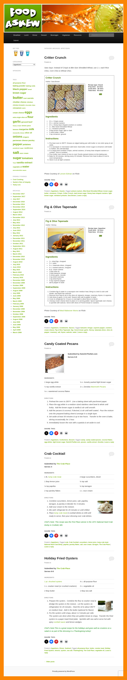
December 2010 (19, 256)
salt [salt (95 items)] (16, 152)
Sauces (71, 328)
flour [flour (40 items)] (30, 117)
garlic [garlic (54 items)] (17, 121)
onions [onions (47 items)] (17, 136)
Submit (15, 40)
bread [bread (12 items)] (30, 89)
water (75, 332)
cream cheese (49, 330)
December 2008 (19, 309)
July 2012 (16, 228)
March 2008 (17, 332)
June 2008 (17, 325)
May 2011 (16, 251)
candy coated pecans (93, 440)
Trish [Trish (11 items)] (14, 163)
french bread (78, 330)
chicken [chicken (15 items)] (30, 102)
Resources (77, 35)
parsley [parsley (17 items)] (31, 140)
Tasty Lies (17, 185)
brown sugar (107, 191)
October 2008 (18, 314)
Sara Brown (72, 195)
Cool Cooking (18, 179)
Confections (63, 440)
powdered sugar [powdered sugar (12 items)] (18, 148)
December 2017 (19, 194)
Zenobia (100, 442)
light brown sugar (59, 442)
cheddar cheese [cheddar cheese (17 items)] (19, 102)
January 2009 (18, 306)
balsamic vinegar (87, 328)
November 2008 (19, 311)
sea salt (69, 650)
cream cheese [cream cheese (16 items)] (18, 113)
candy (83, 440)
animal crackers (76, 191)
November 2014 (19, 207)
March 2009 (17, 301)
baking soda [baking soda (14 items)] (30, 86)
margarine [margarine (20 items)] (23, 129)
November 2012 (19, 225)
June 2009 (17, 296)
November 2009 (19, 283)
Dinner (34, 35)
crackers (109, 328)
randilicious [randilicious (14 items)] (28, 148)
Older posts (49, 662)
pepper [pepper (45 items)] (17, 144)
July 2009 (16, 293)
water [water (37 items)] (25, 166)
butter (46, 193)
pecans (83, 442)
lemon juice (92, 542)
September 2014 (19, 209)
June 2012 (17, 230)
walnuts (69, 332)
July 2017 (16, 199)
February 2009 (18, 304)
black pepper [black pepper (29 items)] (20, 89)
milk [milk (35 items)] (31, 129)
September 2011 (19, 246)
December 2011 (19, 238)
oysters (63, 650)
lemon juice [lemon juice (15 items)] (26, 126)
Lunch (26, 35)
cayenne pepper (99, 328)
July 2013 (16, 220)
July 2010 (16, 264)
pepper (46, 332)
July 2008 (16, 322)
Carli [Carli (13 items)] (25, 98)
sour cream (87, 544)
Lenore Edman (66, 174)
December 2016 (19, 202)
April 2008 (16, 330)
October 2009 (18, 285)
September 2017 (19, 196)
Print (100, 94)
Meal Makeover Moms (69, 310)
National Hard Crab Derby (53, 544)
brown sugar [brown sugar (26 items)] (19, 93)
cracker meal (99, 648)
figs (72, 330)
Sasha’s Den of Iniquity (22, 182)
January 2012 (18, 236)
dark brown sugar (80, 193)
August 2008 (17, 319)
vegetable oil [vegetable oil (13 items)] (17, 167)
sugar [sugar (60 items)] (17, 158)
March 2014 (17, 215)
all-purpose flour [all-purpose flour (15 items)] (19, 83)
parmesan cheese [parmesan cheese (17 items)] (20, 140)
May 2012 (16, 233)
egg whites (48, 442)
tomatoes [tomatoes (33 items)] (27, 158)
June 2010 (17, 267)
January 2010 (18, 277)
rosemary (53, 332)
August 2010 (17, 262)
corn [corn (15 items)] (23, 108)
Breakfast (16, 35)
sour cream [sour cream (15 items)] (24, 153)
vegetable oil (99, 650)
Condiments (63, 328)
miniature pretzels (60, 195)
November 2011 (19, 241)
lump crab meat (54, 477)
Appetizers (55, 191)
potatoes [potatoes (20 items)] (27, 144)
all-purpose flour (83, 648)
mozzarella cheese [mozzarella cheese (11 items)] (18, 133)
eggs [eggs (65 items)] (28, 112)
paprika (66, 544)
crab (66, 542)
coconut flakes (107, 440)
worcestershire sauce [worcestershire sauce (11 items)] (19, 170)
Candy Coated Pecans (61, 344)
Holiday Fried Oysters (61, 558)
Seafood (68, 648)
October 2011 (18, 243)
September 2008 (19, 317)
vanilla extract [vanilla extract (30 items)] (24, 162)
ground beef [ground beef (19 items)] (26, 122)
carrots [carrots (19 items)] (30, 98)
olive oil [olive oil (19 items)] (28, 133)
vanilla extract (92, 442)
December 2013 (19, 217)
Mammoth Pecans (98, 387)
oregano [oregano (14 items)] (26, 137)
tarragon (95, 544)
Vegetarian (66, 35)
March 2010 (17, 272)
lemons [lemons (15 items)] (15, 129)
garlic (86, 330)
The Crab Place (63, 464)
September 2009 (19, 288)
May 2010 (16, 270)
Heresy (91, 330)
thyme (63, 332)
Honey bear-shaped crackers (97, 193)
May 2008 (16, 327)
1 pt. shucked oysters (53, 581)
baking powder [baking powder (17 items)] (19, 86)
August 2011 (17, 249)
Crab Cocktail (54, 453)
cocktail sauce (59, 622)
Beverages (54, 35)
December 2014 (19, 204)
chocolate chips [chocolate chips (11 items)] (30, 105)
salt (59, 332)
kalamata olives (100, 330)
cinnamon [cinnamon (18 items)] (17, 108)
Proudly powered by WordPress (63, 671)
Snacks (62, 191)
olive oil (109, 330)
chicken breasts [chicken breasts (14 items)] (19, 105)
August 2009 (17, 291)
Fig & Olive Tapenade (60, 207)
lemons (57, 650)
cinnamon (52, 193)
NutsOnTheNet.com (73, 442)
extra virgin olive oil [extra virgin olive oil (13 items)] (20, 117)
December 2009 (19, 280)
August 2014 (17, 212)
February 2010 (18, 275)
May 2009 (16, 298)
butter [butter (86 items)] (18, 98)
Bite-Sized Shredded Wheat (93, 191)
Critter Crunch (55, 57)
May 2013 (16, 223)
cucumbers (83, 542)
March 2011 (17, 254)
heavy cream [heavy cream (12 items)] (17, 125)
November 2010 (19, 259)
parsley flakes (74, 544)
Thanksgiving (78, 650)
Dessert (44, 35)
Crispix (59, 193)
